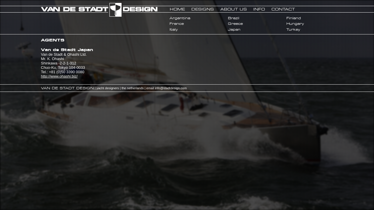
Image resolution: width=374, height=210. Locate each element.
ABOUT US (233, 9)
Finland (293, 18)
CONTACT (283, 9)
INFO (259, 9)
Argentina (179, 18)
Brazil (233, 18)
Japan (234, 29)
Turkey (293, 29)
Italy (173, 29)
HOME (177, 9)
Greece (235, 24)
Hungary (295, 24)
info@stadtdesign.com (171, 88)
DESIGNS (202, 9)
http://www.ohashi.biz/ (59, 76)
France (176, 24)
